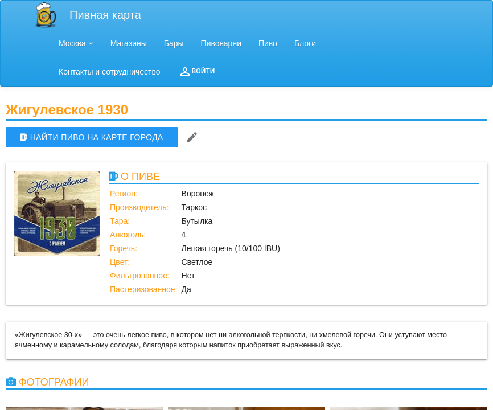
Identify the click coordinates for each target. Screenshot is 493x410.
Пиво (267, 43)
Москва (76, 43)
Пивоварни (221, 43)
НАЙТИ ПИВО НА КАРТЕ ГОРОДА (91, 137)
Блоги (305, 43)
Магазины (128, 43)
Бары (174, 43)
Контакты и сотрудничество (110, 71)
